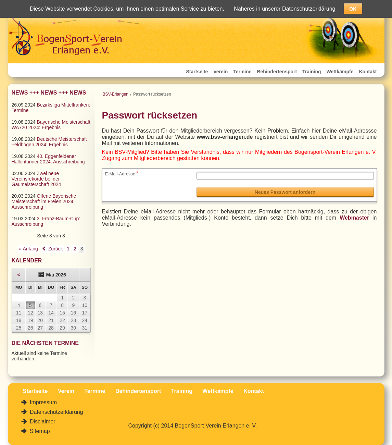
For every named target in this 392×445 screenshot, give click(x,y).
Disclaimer (41, 421)
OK (352, 9)
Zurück (55, 248)
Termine (242, 71)
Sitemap (39, 431)
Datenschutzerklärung (55, 412)
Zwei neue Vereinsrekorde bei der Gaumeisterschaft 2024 (36, 179)
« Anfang (28, 248)
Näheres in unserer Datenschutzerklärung (284, 9)
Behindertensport (277, 71)
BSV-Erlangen (115, 94)
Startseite (197, 71)
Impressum (42, 402)
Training (311, 71)
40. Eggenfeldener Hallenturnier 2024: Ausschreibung (48, 158)
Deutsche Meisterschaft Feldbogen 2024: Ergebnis (49, 141)
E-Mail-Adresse (122, 173)
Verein (220, 71)
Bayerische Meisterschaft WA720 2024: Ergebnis (51, 124)
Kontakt (368, 71)
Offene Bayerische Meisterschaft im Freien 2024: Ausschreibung (44, 201)
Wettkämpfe (339, 71)
